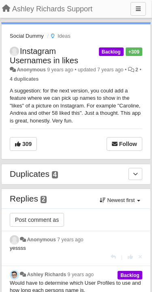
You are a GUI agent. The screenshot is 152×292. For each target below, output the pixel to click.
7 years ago (70, 240)
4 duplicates (24, 79)
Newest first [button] (120, 200)
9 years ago (81, 274)
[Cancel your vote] (140, 257)
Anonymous (31, 70)
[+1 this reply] (130, 257)
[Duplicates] (135, 174)
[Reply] (113, 257)
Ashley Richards (46, 274)
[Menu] (138, 9)
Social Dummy (27, 36)
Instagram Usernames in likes (44, 56)
